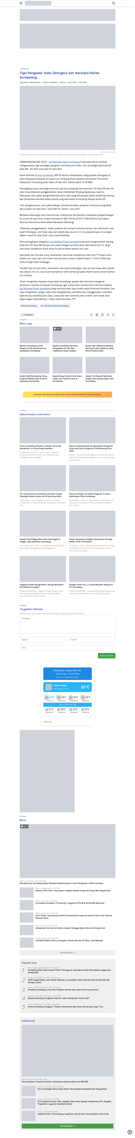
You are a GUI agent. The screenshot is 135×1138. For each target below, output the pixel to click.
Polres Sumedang (44, 175)
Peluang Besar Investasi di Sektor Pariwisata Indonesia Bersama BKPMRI (55, 1081)
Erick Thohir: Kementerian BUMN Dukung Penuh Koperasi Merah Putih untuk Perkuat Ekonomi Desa (73, 916)
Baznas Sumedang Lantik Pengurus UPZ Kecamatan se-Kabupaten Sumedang (33, 348)
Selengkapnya (67, 952)
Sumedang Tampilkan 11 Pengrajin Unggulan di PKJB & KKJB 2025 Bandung (69, 903)
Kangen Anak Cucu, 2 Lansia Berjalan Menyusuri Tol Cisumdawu (91, 585)
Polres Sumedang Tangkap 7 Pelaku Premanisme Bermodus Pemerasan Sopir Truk (65, 1006)
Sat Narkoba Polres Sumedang (64, 161)
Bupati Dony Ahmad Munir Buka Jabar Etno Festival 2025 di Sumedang (67, 378)
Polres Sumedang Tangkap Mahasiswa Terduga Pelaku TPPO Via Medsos (90, 540)
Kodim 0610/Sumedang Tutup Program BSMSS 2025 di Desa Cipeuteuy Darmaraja (33, 378)
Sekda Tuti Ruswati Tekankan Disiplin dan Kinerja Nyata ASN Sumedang (100, 378)
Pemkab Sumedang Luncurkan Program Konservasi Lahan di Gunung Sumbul (63, 989)
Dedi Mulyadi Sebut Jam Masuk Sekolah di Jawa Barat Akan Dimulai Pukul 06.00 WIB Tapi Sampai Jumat (69, 981)
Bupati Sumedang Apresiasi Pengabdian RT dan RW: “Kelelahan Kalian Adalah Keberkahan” (65, 348)
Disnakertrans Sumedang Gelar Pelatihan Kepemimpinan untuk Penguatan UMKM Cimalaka (61, 883)
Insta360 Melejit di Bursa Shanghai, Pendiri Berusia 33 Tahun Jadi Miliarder (69, 940)
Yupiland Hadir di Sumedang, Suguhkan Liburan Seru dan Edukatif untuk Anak (73, 1114)
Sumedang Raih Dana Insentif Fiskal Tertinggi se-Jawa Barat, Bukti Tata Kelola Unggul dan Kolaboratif (69, 971)
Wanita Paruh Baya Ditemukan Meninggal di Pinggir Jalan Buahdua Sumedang (40, 540)
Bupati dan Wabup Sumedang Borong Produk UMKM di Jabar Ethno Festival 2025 (100, 348)
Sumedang (24, 68)
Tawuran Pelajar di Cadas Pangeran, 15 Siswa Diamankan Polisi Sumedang (89, 495)
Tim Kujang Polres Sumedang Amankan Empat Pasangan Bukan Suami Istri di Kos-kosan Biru (41, 495)
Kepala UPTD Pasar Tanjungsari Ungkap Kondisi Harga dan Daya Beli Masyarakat (72, 890)
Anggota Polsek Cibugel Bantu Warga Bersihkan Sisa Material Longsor (42, 585)
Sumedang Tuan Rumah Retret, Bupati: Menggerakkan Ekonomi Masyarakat (70, 928)
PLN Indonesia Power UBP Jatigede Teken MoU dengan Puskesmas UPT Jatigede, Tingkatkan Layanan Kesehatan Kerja (75, 1102)
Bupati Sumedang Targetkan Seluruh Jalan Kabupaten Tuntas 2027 (58, 998)
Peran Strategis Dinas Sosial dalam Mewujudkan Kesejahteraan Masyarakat (72, 1089)
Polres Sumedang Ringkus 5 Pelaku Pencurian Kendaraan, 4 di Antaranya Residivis (40, 447)
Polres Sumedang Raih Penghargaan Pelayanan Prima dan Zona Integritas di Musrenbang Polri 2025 (91, 448)
